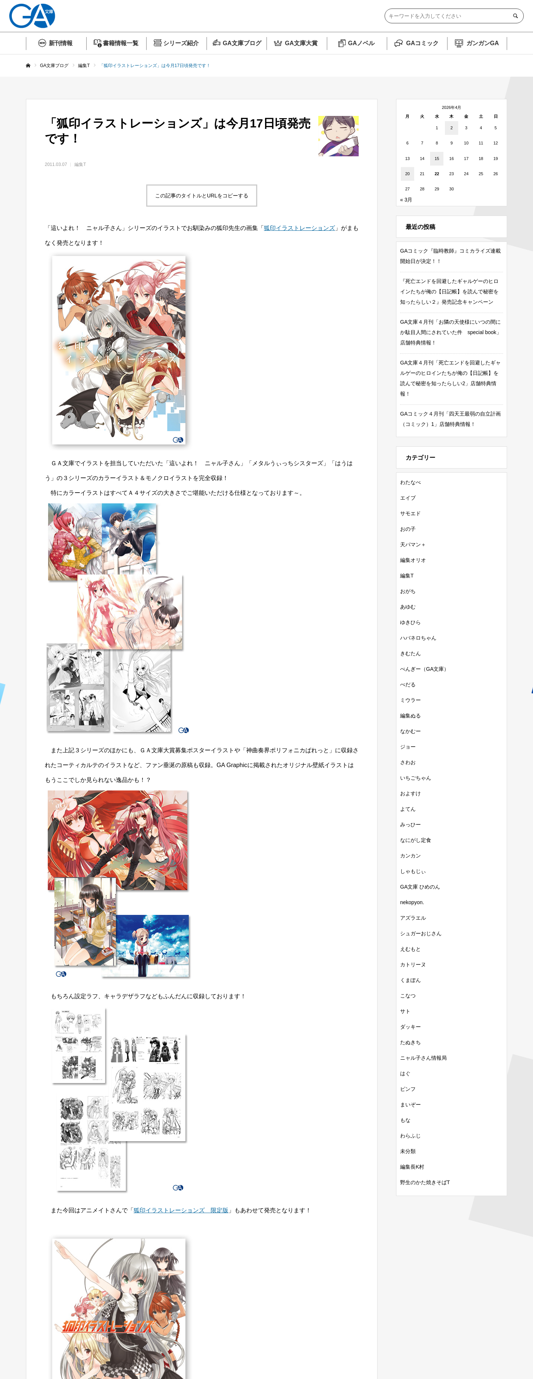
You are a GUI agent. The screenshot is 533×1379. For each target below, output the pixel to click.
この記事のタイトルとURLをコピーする (201, 196)
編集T (80, 164)
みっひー (410, 824)
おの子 (408, 529)
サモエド (410, 513)
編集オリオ (413, 560)
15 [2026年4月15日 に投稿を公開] (437, 158)
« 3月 (406, 200)
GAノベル (361, 43)
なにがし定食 (415, 840)
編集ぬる (410, 716)
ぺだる (408, 684)
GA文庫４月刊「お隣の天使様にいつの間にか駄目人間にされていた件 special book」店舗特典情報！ (451, 332)
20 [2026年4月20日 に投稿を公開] (407, 173)
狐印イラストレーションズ (299, 228)
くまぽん (410, 980)
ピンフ (408, 1089)
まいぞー (410, 1104)
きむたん (410, 653)
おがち (408, 591)
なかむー (410, 731)
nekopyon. (412, 902)
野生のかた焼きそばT (425, 1182)
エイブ (408, 498)
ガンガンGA (482, 43)
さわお (408, 762)
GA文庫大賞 (301, 43)
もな (405, 1120)
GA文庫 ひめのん (420, 887)
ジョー (408, 747)
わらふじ (410, 1136)
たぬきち (410, 1042)
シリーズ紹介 (181, 43)
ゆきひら (410, 622)
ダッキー (410, 1027)
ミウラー (410, 700)
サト (405, 1011)
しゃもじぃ (413, 871)
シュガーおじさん (421, 933)
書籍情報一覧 (120, 43)
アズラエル (413, 918)
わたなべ (410, 482)
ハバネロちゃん (418, 638)
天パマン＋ (413, 544)
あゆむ (408, 607)
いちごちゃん (415, 778)
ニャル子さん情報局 (423, 1058)
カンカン (410, 856)
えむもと (410, 949)
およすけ (410, 793)
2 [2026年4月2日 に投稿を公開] (451, 128)
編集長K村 (412, 1167)
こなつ (408, 996)
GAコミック (422, 43)
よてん (408, 809)
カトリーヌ (413, 964)
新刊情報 (61, 43)
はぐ (405, 1073)
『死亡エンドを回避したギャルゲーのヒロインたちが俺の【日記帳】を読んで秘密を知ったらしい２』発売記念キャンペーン (449, 291)
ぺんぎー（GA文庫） (424, 669)
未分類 (408, 1151)
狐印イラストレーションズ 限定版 (181, 1210)
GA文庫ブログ (242, 43)
